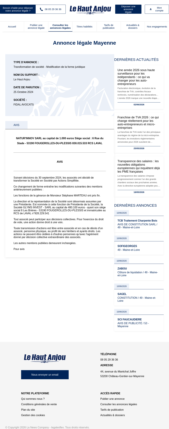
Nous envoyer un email (44, 374)
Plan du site (28, 409)
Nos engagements (157, 26)
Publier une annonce (112, 398)
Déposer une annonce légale (128, 9)
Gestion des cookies (33, 415)
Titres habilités (84, 26)
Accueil (12, 26)
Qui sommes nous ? (33, 398)
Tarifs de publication (109, 26)
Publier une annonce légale (36, 26)
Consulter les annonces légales (60, 26)
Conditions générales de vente (39, 404)
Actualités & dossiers (132, 26)
